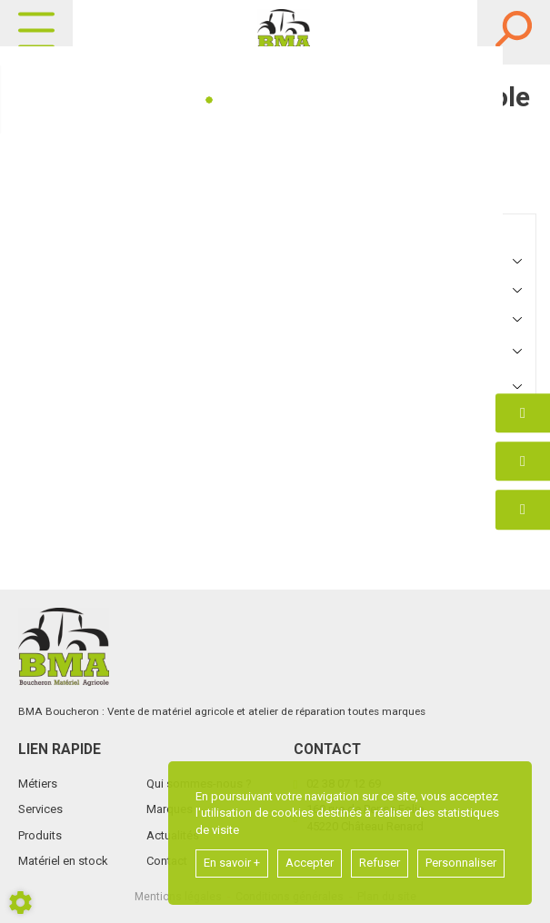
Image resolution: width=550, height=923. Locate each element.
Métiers (37, 783)
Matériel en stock (63, 861)
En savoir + (232, 862)
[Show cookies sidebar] (20, 902)
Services (40, 809)
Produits (40, 835)
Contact (166, 861)
